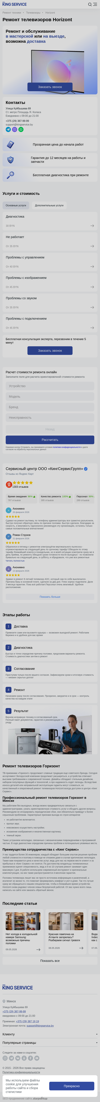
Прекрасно (72, 1086)
